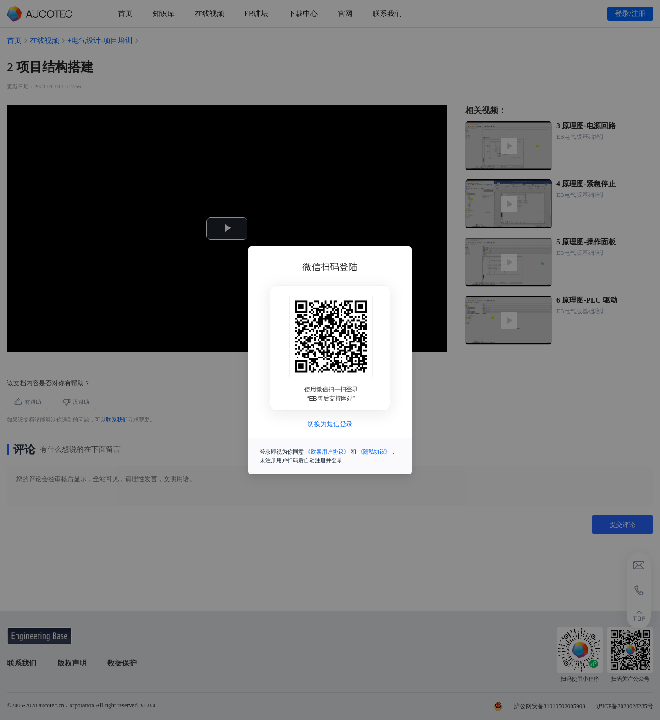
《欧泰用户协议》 (327, 452)
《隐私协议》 (374, 452)
